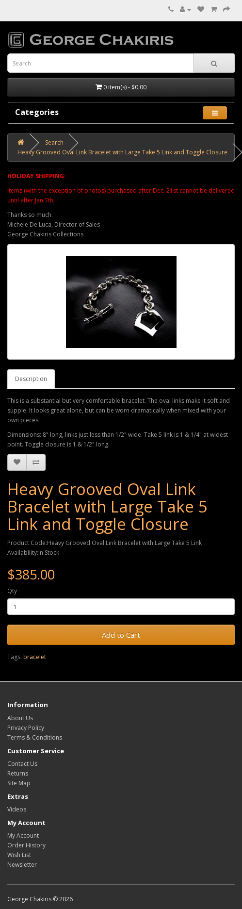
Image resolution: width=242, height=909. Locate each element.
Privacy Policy (25, 728)
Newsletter (22, 864)
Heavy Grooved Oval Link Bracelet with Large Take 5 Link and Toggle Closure (122, 152)
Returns (17, 773)
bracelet (34, 657)
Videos (16, 809)
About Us (20, 718)
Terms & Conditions (34, 737)
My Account (23, 835)
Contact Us (22, 764)
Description (31, 379)
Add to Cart (121, 635)
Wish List (19, 855)
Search (54, 142)
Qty (12, 591)
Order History (26, 845)
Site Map (19, 783)
